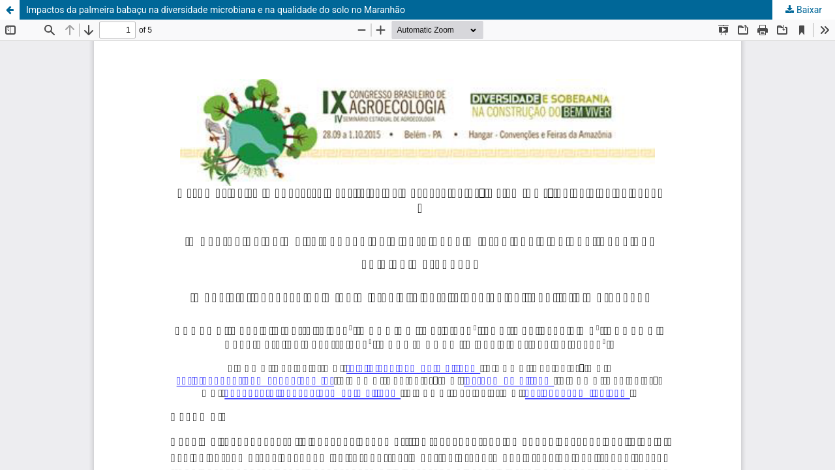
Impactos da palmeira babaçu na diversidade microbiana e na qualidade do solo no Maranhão (215, 10)
